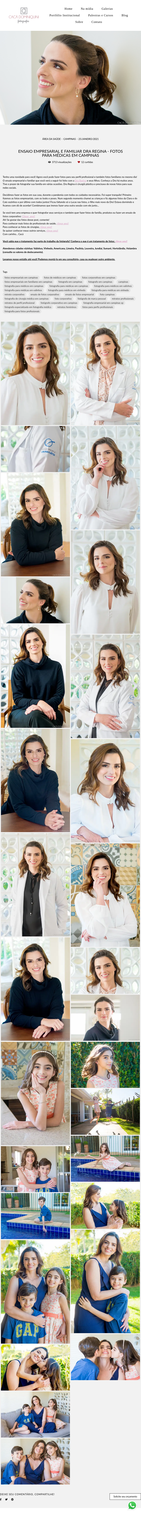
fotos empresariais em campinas (21, 277)
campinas (123, 281)
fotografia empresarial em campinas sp (103, 302)
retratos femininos (66, 307)
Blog (125, 15)
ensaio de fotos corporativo (44, 294)
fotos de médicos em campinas (60, 277)
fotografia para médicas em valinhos (23, 290)
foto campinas (107, 294)
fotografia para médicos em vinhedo (67, 290)
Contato (96, 21)
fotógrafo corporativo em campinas (59, 302)
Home (69, 8)
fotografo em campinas (100, 281)
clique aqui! (63, 223)
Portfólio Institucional (64, 15)
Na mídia (87, 8)
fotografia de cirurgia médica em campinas (27, 298)
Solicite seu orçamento (125, 1496)
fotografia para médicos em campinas (24, 286)
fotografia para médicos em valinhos (113, 286)
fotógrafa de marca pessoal (92, 298)
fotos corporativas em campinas (98, 277)
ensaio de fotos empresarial (79, 294)
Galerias (107, 8)
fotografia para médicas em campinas (68, 286)
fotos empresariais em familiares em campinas (28, 281)
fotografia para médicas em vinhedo (110, 290)
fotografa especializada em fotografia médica (28, 307)
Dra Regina (80, 180)
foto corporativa (63, 298)
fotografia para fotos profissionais (22, 311)
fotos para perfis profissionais (97, 307)
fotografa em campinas (70, 281)
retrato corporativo (14, 294)
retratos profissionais (123, 298)
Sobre (79, 21)
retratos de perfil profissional (20, 302)
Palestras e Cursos (100, 15)
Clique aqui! (28, 216)
